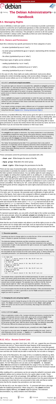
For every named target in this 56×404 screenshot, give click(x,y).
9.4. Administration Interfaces (46, 398)
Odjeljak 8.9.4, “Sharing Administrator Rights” (28, 110)
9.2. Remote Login (6, 398)
